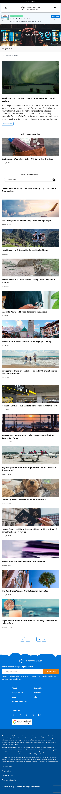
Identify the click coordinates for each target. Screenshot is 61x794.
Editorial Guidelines (10, 780)
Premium (37, 692)
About (14, 688)
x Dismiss (55, 20)
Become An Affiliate (19, 701)
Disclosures (7, 766)
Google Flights (17, 692)
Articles (8, 55)
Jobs (35, 697)
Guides (16, 55)
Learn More (55, 16)
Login (14, 697)
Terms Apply (5, 20)
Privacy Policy (7, 771)
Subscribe (51, 671)
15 (39, 639)
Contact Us (38, 688)
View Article (7, 124)
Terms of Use (7, 775)
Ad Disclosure (30, 1)
